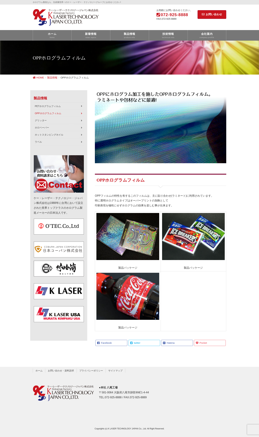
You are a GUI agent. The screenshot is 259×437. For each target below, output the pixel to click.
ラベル (38, 141)
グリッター (41, 120)
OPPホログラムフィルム (48, 113)
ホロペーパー (42, 127)
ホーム (39, 370)
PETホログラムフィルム (48, 106)
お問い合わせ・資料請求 (61, 370)
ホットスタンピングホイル (49, 134)
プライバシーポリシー (91, 370)
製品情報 (40, 98)
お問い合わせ (212, 14)
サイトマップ (115, 370)
